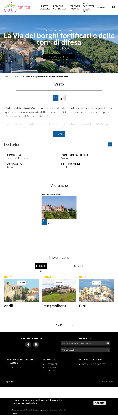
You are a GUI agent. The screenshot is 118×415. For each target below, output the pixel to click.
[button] (70, 325)
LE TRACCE (51, 364)
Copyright (9, 381)
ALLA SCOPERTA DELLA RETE (88, 7)
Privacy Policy (107, 381)
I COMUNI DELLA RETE (93, 364)
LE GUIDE (51, 370)
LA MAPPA (51, 367)
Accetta (99, 402)
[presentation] (41, 267)
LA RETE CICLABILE (45, 7)
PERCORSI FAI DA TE (75, 7)
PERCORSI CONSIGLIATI (60, 7)
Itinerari (15, 76)
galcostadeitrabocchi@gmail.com (77, 343)
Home (5, 76)
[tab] (41, 267)
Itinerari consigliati (59, 56)
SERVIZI (101, 7)
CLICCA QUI (17, 367)
